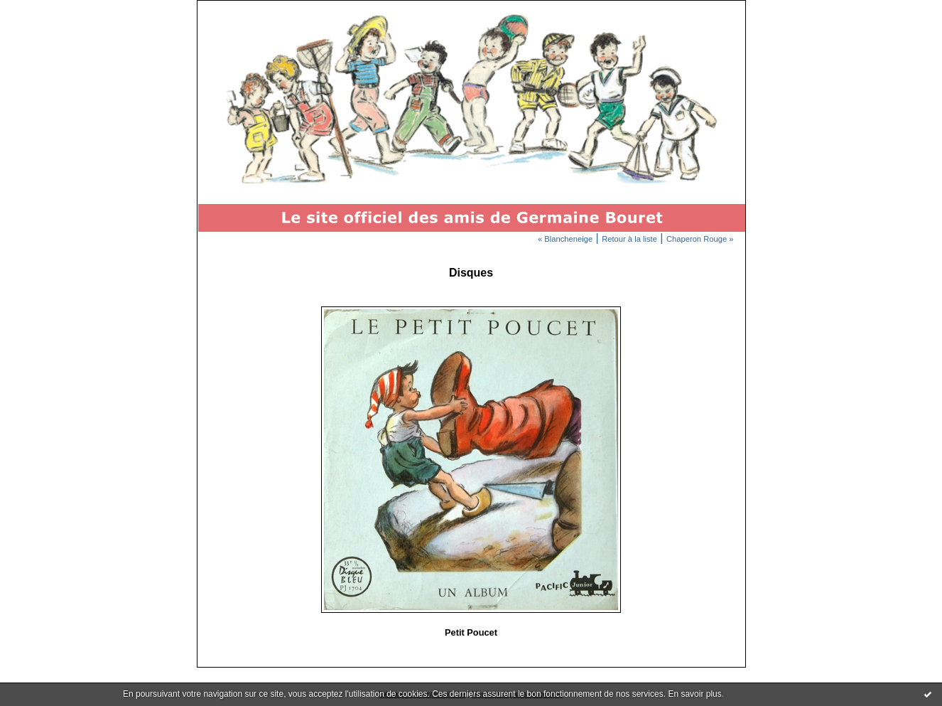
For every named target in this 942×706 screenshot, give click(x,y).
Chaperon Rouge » (700, 239)
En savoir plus (694, 694)
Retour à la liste (629, 239)
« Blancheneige (565, 239)
